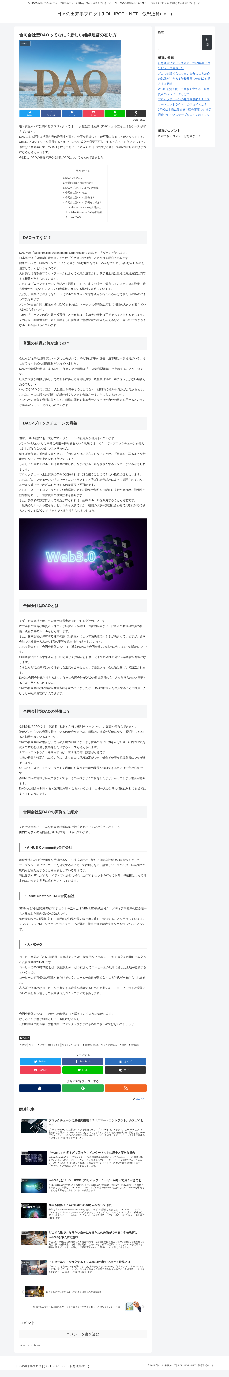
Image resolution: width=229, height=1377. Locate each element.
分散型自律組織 (90, 1047)
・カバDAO (74, 219)
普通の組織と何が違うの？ (79, 183)
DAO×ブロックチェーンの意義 (82, 188)
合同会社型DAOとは (76, 193)
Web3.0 (24, 1040)
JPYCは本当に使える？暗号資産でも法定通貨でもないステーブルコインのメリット (184, 115)
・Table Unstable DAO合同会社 (85, 214)
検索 (161, 32)
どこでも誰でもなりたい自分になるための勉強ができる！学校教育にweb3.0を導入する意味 (184, 79)
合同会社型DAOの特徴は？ (79, 198)
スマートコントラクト (49, 1047)
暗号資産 (134, 1047)
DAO (23, 1047)
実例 (123, 1047)
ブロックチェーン (71, 1047)
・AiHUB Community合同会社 (84, 209)
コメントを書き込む (83, 1341)
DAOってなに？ (73, 178)
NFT (32, 1047)
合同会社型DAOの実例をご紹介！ (83, 203)
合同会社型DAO (109, 1047)
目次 (78, 170)
